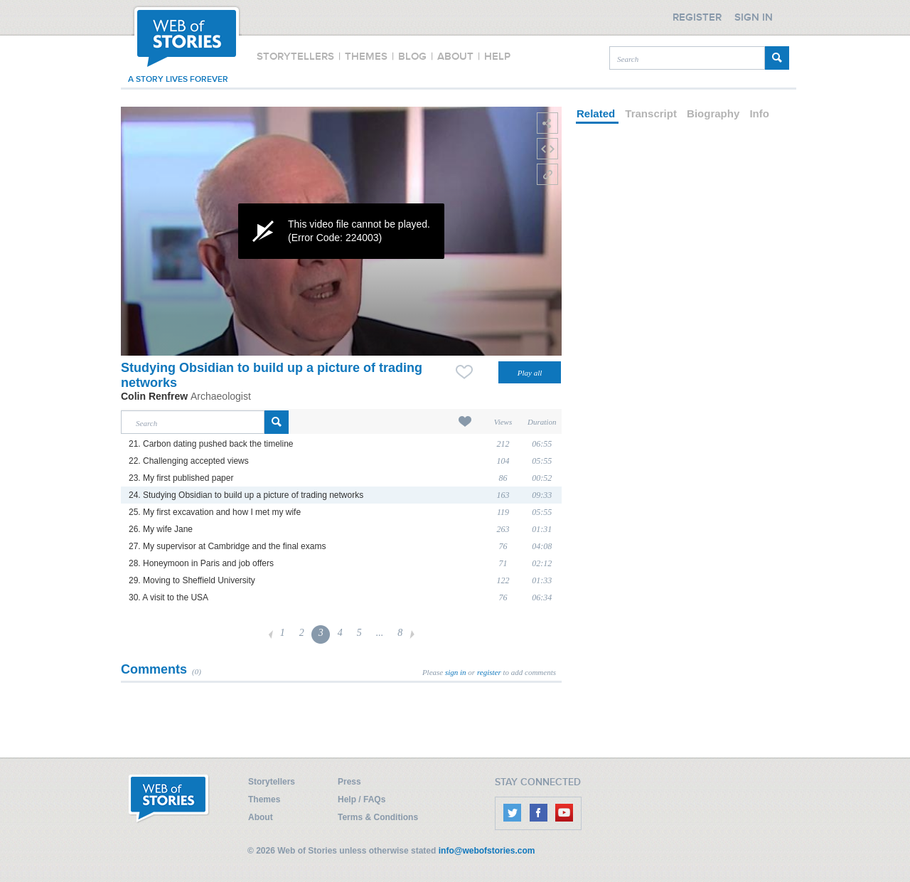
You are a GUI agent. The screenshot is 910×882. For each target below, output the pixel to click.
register (489, 672)
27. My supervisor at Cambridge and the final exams (227, 546)
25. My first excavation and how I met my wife (215, 512)
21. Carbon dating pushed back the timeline (211, 444)
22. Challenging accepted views (189, 461)
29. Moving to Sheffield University (192, 580)
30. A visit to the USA (168, 597)
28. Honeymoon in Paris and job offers (201, 563)
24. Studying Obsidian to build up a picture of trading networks (246, 495)
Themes (264, 799)
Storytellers (271, 782)
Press (349, 782)
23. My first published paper (181, 478)
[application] (341, 231)
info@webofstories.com (487, 851)
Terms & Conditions (378, 817)
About (260, 817)
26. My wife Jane (161, 529)
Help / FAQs (361, 799)
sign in (455, 672)
